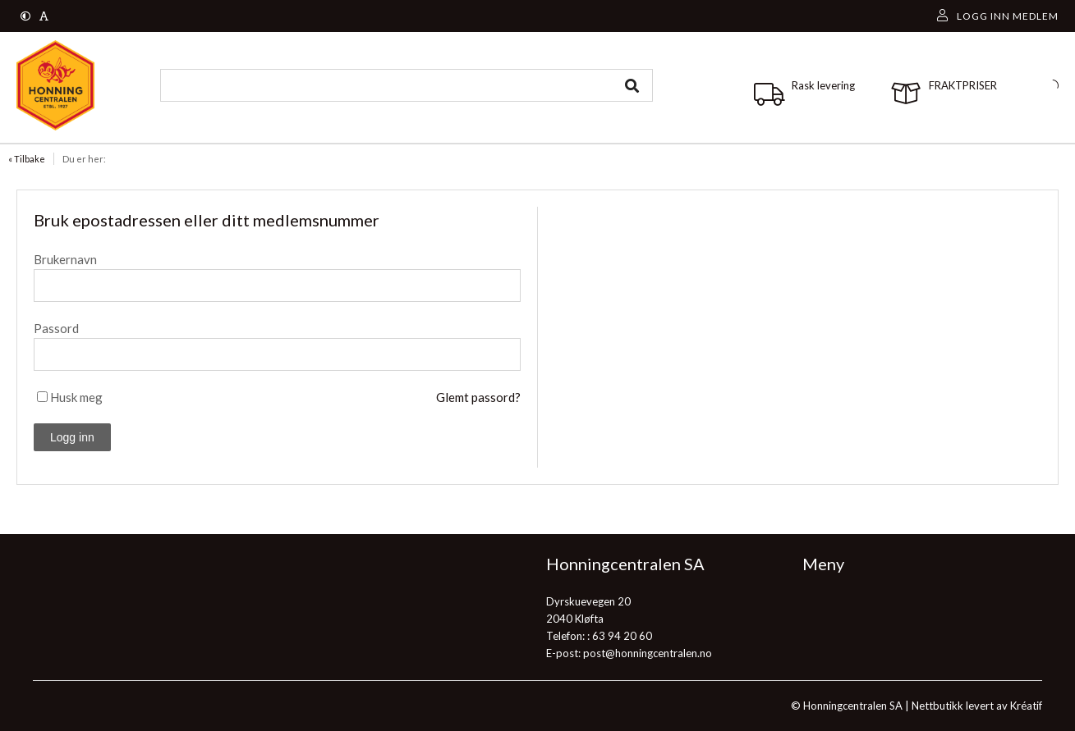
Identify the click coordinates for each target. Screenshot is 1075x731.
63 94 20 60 (622, 635)
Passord (56, 328)
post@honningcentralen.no (647, 653)
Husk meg (76, 397)
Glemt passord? (478, 397)
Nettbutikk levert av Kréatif (977, 705)
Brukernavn (65, 259)
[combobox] (406, 85)
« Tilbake (26, 158)
